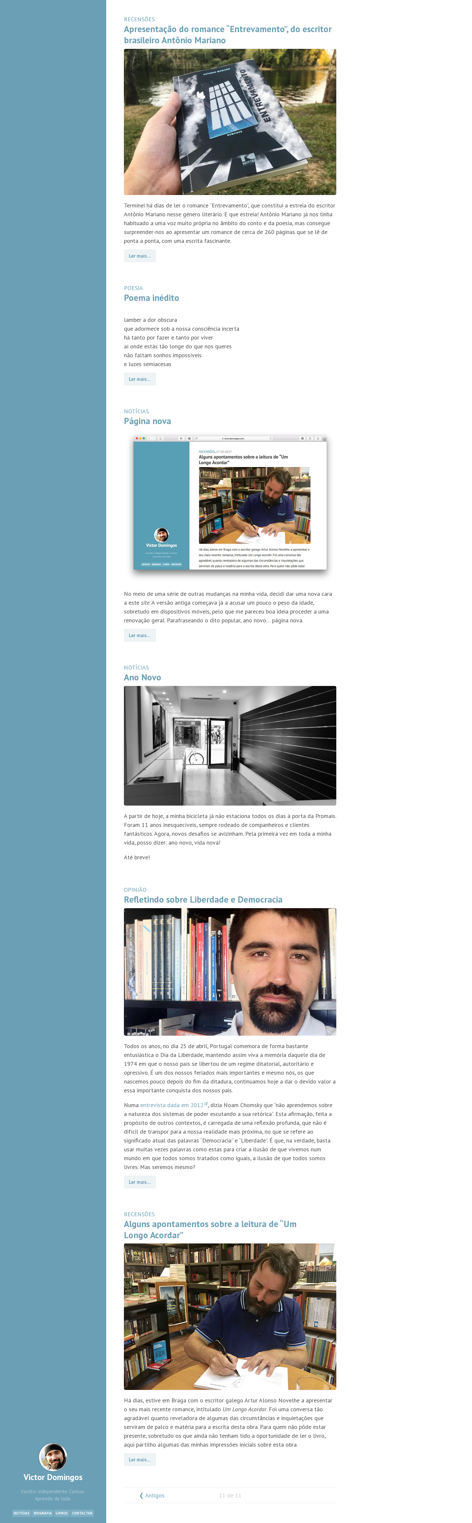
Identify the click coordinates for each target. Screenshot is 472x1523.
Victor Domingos (53, 1462)
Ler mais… (140, 256)
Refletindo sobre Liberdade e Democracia (203, 899)
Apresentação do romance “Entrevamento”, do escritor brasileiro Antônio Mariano (228, 34)
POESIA (133, 288)
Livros (62, 1513)
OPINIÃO (135, 889)
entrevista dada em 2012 (174, 1105)
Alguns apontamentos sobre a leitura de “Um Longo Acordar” (210, 1229)
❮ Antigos (152, 1495)
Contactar (82, 1513)
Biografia (43, 1513)
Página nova (147, 420)
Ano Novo (142, 677)
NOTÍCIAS (136, 411)
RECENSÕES (139, 19)
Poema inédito (151, 297)
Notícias (22, 1513)
